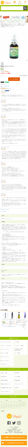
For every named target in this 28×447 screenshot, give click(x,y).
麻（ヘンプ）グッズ (5, 356)
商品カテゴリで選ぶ (8, 24)
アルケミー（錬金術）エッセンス (19, 24)
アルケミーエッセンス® (5, 341)
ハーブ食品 (17, 341)
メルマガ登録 (17, 376)
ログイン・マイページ (19, 384)
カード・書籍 (17, 353)
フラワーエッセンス (5, 349)
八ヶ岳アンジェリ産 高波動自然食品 (18, 349)
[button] (1, 321)
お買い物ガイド (4, 376)
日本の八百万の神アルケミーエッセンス (9, 25)
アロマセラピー (4, 364)
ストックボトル (21, 25)
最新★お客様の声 (4, 380)
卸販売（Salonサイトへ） (6, 384)
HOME (2, 24)
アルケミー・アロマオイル (6, 345)
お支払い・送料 (4, 372)
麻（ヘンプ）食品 (4, 353)
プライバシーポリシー (5, 391)
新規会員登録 (17, 380)
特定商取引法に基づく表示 (6, 387)
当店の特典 (17, 372)
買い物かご (17, 387)
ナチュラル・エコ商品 (19, 345)
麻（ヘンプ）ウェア (5, 360)
